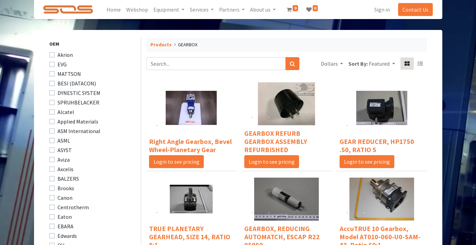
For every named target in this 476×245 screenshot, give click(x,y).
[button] (382, 64)
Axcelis (65, 169)
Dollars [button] (330, 63)
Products (160, 45)
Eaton (65, 216)
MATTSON (69, 73)
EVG (62, 64)
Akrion (65, 54)
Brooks (66, 188)
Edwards (67, 235)
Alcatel (66, 112)
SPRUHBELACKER (78, 102)
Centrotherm (73, 207)
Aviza (64, 159)
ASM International (79, 131)
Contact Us (414, 9)
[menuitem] (115, 9)
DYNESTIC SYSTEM (79, 92)
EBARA (65, 226)
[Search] (292, 63)
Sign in (381, 9)
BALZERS (68, 178)
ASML (64, 140)
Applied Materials (78, 121)
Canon (65, 197)
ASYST (65, 150)
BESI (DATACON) (77, 83)
